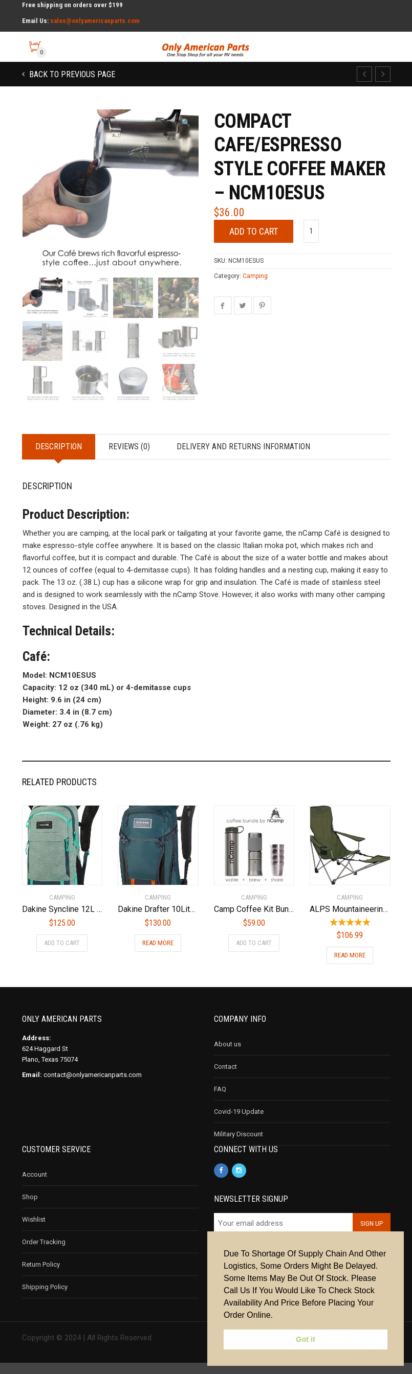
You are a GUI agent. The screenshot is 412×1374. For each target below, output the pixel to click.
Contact (225, 1078)
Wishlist (34, 1230)
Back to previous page (71, 74)
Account (34, 1185)
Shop (30, 1208)
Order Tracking (44, 1253)
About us (227, 1055)
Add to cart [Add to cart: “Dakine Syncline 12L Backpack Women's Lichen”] (62, 954)
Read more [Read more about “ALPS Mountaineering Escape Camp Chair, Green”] (349, 966)
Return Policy (41, 1275)
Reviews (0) (129, 458)
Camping (255, 276)
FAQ (220, 1100)
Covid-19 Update (239, 1123)
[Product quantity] (311, 231)
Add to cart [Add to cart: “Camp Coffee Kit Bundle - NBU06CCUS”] (254, 954)
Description (58, 458)
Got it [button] (305, 1339)
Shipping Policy (45, 1298)
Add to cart (253, 231)
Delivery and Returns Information (243, 458)
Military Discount (238, 1145)
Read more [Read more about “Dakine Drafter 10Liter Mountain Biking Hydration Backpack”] (158, 954)
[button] (186, 123)
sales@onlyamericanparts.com (95, 21)
